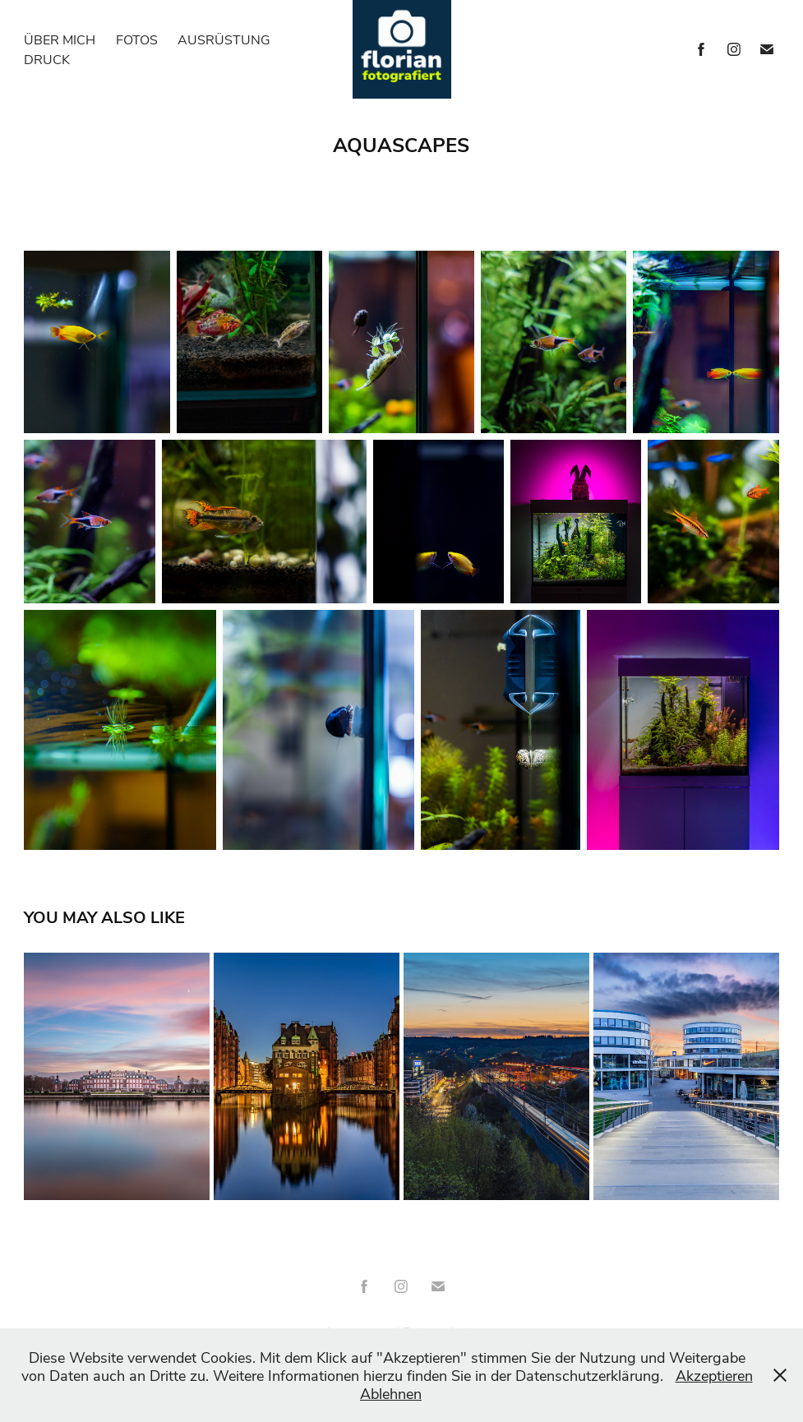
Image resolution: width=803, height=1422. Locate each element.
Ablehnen (391, 1393)
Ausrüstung (224, 39)
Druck (47, 58)
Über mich (59, 39)
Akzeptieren (714, 1375)
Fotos (137, 39)
